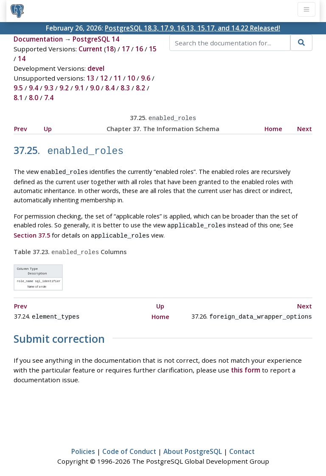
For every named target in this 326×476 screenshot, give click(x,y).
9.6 (145, 78)
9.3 (48, 88)
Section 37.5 (32, 231)
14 (21, 58)
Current (90, 49)
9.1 (79, 88)
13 (90, 78)
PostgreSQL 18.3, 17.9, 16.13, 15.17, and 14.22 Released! (192, 28)
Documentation (38, 39)
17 (125, 49)
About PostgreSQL (192, 444)
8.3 (125, 88)
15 (153, 49)
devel (95, 68)
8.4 (110, 88)
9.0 (94, 88)
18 (110, 49)
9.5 (18, 88)
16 (139, 49)
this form (245, 363)
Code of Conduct (129, 444)
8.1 (18, 97)
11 (117, 78)
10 (131, 78)
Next (304, 128)
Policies (83, 444)
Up (48, 128)
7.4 (48, 97)
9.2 (64, 88)
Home (273, 128)
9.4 (33, 88)
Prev (20, 128)
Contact (242, 444)
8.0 (33, 97)
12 (104, 78)
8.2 (140, 88)
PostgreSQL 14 (96, 39)
